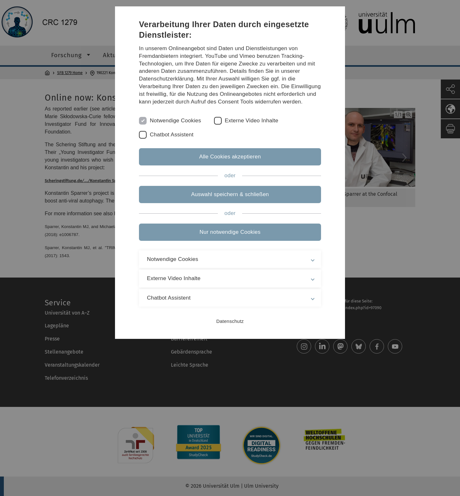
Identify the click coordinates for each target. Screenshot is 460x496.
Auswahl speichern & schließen (230, 194)
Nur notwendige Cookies (230, 232)
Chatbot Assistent (172, 135)
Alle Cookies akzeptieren (230, 157)
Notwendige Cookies (175, 121)
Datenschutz (230, 321)
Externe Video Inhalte (252, 121)
